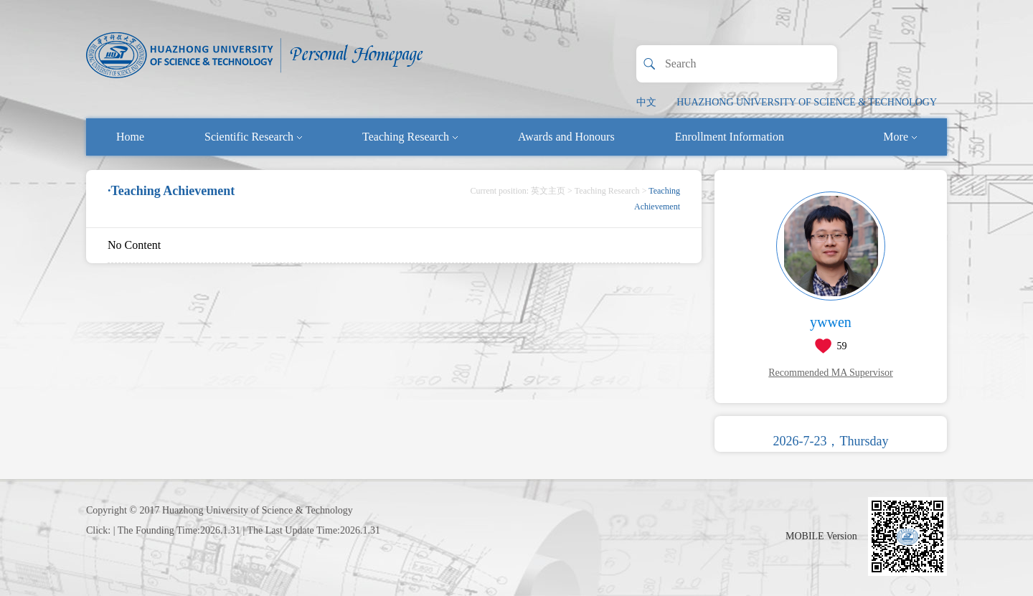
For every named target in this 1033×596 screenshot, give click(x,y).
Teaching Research (410, 137)
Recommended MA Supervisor (830, 372)
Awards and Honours (566, 137)
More (900, 137)
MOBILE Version (821, 536)
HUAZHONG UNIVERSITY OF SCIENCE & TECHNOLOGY (806, 102)
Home (130, 137)
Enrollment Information (729, 137)
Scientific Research (253, 137)
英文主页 (548, 191)
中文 (646, 102)
